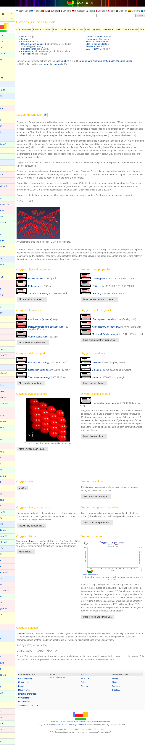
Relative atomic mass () (42, 44)
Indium (5, 319)
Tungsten (6, 717)
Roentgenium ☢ (9, 572)
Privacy (117, 688)
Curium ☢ (6, 198)
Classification (36, 54)
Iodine (5, 325)
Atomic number (37, 41)
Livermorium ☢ (9, 373)
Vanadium (7, 729)
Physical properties (51, 29)
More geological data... (99, 389)
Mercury (6, 409)
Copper (5, 192)
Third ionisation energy (42, 383)
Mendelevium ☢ (9, 403)
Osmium (6, 482)
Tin (3, 705)
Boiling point (97, 289)
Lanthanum (7, 349)
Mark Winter (63, 734)
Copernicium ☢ (9, 186)
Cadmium (6, 126)
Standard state (37, 49)
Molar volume (37, 289)
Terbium (6, 681)
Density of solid (38, 282)
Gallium (5, 270)
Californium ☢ (8, 144)
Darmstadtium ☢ (10, 204)
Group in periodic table (101, 36)
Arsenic (5, 71)
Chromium (7, 174)
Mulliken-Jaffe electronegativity (105, 340)
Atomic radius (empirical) (43, 322)
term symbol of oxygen (59, 64)
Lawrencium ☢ (9, 355)
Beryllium (6, 96)
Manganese (7, 391)
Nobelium (6, 470)
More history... (35, 563)
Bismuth (6, 102)
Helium (5, 301)
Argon (5, 65)
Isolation (30, 643)
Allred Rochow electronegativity (106, 330)
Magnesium (7, 385)
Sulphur (5, 651)
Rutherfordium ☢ (10, 590)
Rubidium (6, 578)
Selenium (6, 614)
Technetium (7, 663)
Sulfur (5, 645)
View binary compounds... (40, 535)
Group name (96, 39)
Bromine (6, 120)
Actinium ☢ (7, 35)
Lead (4, 361)
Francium (6, 259)
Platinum (6, 506)
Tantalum (6, 657)
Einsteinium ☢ (9, 222)
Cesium (5, 162)
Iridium (5, 331)
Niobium (6, 457)
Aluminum (7, 47)
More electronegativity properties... (104, 348)
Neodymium (7, 427)
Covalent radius (34, 707)
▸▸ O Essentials (33, 29)
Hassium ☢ (7, 295)
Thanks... (118, 699)
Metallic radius (34, 711)
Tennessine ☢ (8, 675)
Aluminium (7, 41)
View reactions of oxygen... (101, 505)
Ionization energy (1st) (37, 703)
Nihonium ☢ (8, 452)
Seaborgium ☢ (9, 608)
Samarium (7, 596)
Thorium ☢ (7, 693)
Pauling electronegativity (103, 322)
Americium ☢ (8, 53)
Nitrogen (6, 464)
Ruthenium (7, 584)
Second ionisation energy (43, 375)
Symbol (34, 39)
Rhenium (6, 560)
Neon (4, 433)
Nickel (5, 445)
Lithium (5, 367)
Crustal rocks (97, 375)
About (116, 692)
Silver (4, 626)
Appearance (36, 51)
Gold (4, 283)
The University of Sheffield (80, 734)
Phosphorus (7, 500)
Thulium (6, 699)
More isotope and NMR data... (102, 626)
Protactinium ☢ (9, 542)
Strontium (6, 638)
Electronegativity (102, 29)
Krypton (5, 343)
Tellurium (6, 669)
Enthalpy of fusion (100, 297)
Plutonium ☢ (8, 512)
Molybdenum (8, 415)
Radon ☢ (6, 554)
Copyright (118, 696)
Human (94, 383)
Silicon (5, 620)
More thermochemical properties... (104, 302)
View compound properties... (101, 535)
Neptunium (7, 439)
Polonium (6, 518)
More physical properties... (41, 302)
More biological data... (98, 445)
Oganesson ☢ (8, 476)
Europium (6, 234)
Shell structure (97, 46)
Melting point (97, 282)
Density (31, 696)
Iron (4, 337)
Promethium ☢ (9, 536)
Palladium (6, 494)
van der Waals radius (41, 340)
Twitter (88, 692)
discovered (43, 550)
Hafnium (6, 289)
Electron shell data (71, 29)
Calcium (6, 138)
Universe (95, 368)
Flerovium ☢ (8, 247)
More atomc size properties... (42, 346)
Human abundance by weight (105, 409)
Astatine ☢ (7, 78)
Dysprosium (7, 216)
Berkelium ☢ (8, 90)
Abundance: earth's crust (38, 715)
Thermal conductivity (41, 297)
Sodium (5, 632)
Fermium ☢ (7, 241)
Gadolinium (7, 265)
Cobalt (5, 180)
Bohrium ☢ (7, 108)
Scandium (7, 602)
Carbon (5, 150)
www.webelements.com (104, 731)
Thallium (6, 687)
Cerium (5, 156)
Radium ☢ (7, 548)
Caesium (6, 132)
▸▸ (26, 10)
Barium (5, 84)
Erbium (5, 228)
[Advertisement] (85, 89)
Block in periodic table (101, 44)
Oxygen (5, 488)
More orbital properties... (40, 389)
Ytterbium (6, 741)
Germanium (7, 277)
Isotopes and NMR (121, 29)
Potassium (7, 524)
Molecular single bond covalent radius (49, 330)
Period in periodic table (101, 41)
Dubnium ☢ (7, 210)
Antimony (6, 59)
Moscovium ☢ (8, 421)
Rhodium (6, 566)
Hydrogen (6, 313)
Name (33, 36)
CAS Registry (96, 49)
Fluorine (6, 252)
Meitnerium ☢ (8, 397)
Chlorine (6, 168)
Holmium (6, 307)
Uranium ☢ (7, 723)
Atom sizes (87, 29)
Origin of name (62, 552)
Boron (5, 114)
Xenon (5, 735)
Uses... (31, 497)
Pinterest (89, 696)
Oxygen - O (86, 3)
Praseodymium (9, 530)
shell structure (71, 61)
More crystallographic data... (41, 454)
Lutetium (6, 379)
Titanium (6, 711)
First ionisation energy (42, 368)
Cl (21, 19)
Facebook (89, 688)
